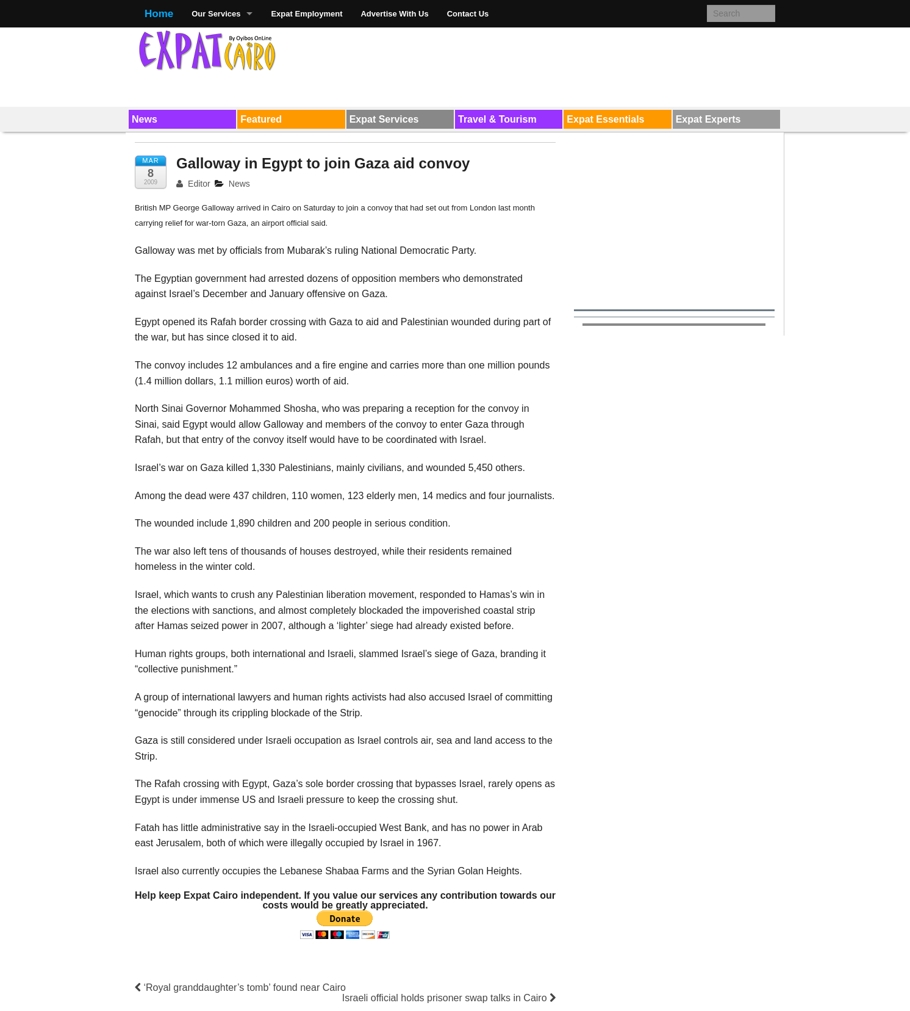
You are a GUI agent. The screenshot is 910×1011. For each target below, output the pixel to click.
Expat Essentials (605, 119)
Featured (261, 119)
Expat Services (384, 119)
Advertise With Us (394, 13)
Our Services (216, 13)
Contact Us (468, 13)
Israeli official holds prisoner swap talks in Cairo (449, 998)
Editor (193, 184)
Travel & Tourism (497, 119)
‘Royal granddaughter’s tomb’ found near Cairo (240, 987)
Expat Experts (708, 119)
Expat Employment (306, 13)
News (144, 119)
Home (159, 14)
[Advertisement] (553, 64)
